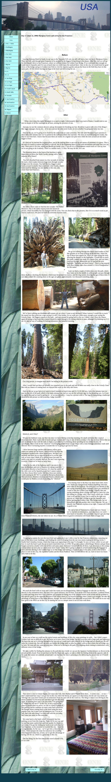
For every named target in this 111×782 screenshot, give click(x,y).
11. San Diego (8, 78)
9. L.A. (6, 71)
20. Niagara (8, 109)
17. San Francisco (9, 99)
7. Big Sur (7, 64)
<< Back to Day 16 (31, 769)
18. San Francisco (9, 102)
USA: (11, 40)
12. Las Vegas (8, 82)
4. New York (8, 54)
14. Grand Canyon (10, 88)
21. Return (8, 113)
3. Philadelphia (9, 50)
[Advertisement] (65, 46)
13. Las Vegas (8, 85)
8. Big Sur (7, 68)
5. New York (8, 57)
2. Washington (9, 47)
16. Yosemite (8, 95)
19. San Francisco (9, 106)
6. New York (8, 61)
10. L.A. (7, 75)
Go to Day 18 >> (99, 769)
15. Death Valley (9, 92)
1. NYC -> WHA (9, 43)
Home (11, 37)
